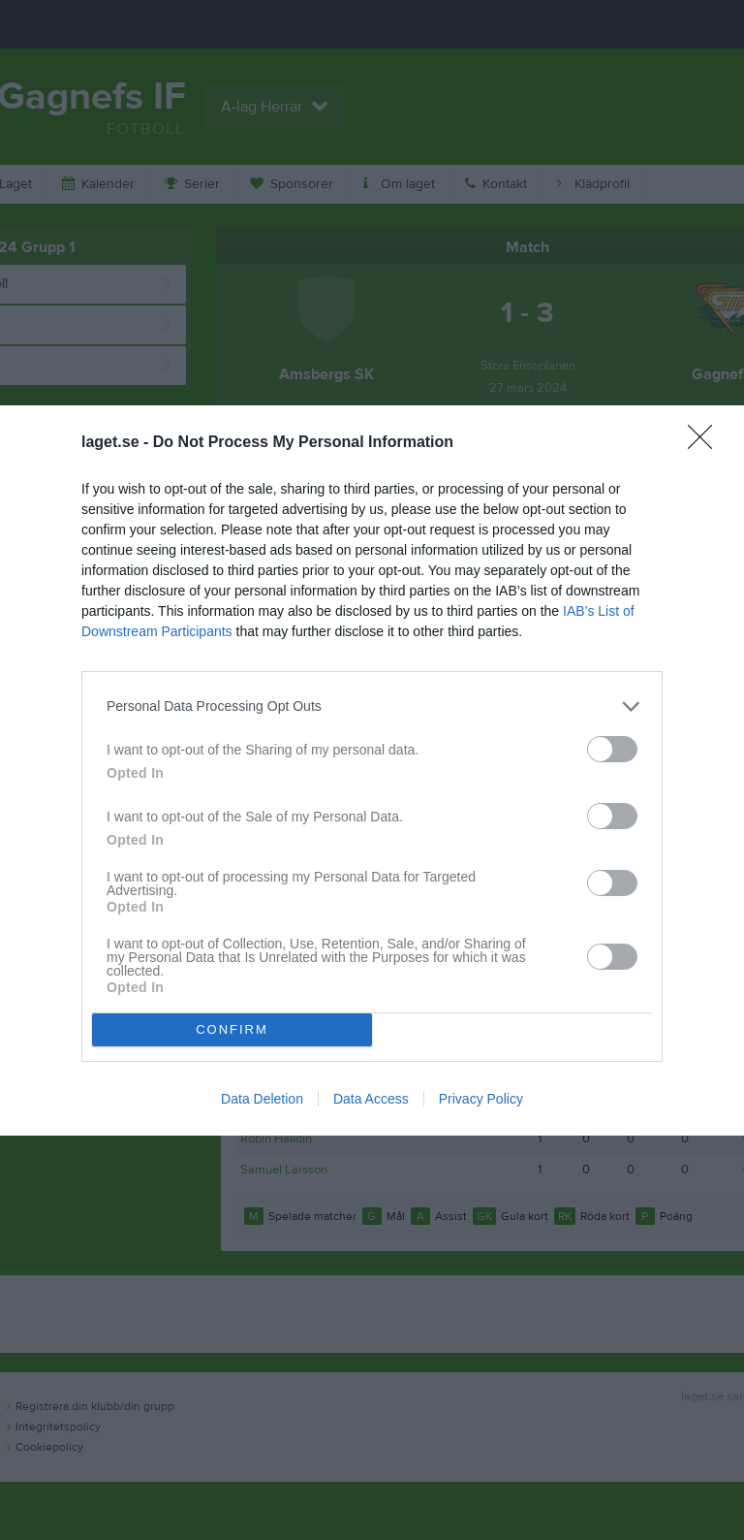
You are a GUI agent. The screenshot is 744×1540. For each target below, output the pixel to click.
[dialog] (372, 770)
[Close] (706, 443)
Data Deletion (262, 1099)
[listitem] (372, 706)
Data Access (371, 1099)
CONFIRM (232, 1029)
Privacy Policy (481, 1099)
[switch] (612, 749)
